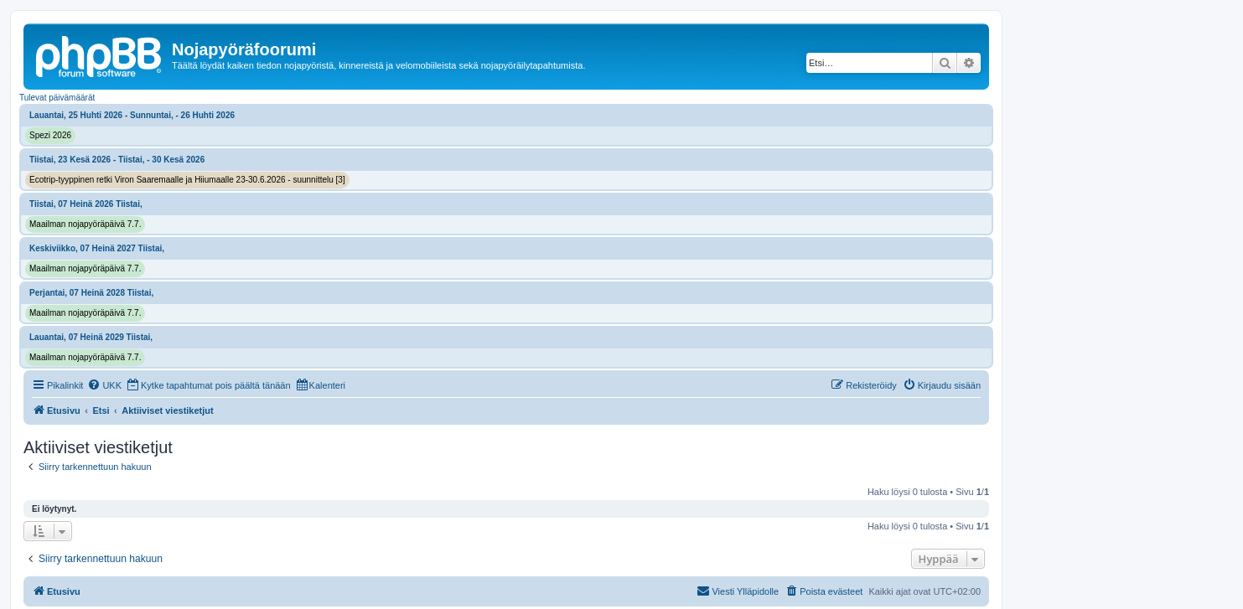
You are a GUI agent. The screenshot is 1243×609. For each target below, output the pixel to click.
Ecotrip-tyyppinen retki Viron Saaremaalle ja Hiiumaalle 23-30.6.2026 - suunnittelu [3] (187, 179)
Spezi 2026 (50, 135)
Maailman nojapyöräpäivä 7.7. (85, 224)
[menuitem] (104, 385)
